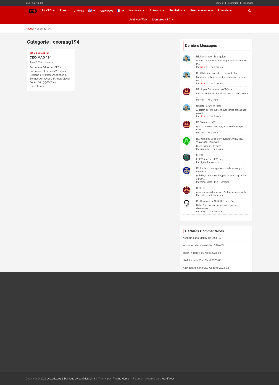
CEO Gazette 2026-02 (216, 267)
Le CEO (47, 10)
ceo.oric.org (54, 378)
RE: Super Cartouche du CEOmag (214, 89)
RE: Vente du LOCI (206, 122)
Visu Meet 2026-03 (210, 237)
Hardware (135, 10)
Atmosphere (206, 182)
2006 (32, 53)
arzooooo (204, 149)
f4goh (203, 162)
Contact (219, 3)
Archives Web (138, 19)
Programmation (200, 10)
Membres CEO (161, 19)
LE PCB (200, 155)
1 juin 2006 (36, 62)
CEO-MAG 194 (41, 57)
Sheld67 (187, 260)
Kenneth (187, 237)
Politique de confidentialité (79, 378)
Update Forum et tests (208, 105)
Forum (64, 10)
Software (155, 10)
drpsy (202, 211)
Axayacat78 (189, 267)
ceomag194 (42, 53)
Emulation (176, 10)
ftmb (202, 100)
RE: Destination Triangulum (211, 56)
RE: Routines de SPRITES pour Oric (215, 201)
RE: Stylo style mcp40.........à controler (216, 73)
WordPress (168, 378)
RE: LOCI (201, 188)
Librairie (223, 10)
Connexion (248, 3)
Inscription (233, 3)
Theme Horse (121, 378)
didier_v (48, 62)
